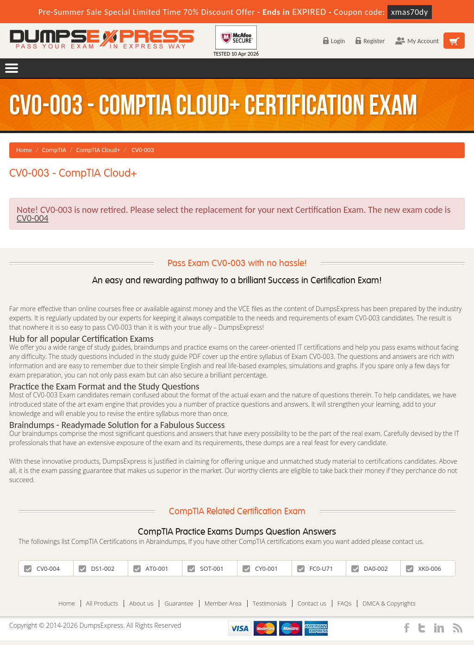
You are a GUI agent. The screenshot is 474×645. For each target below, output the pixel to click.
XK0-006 (423, 568)
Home (24, 150)
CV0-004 (42, 568)
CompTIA (54, 150)
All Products (102, 603)
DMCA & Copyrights (389, 603)
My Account (417, 41)
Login (334, 41)
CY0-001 (260, 568)
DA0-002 (369, 568)
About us (141, 603)
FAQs (344, 603)
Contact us (312, 603)
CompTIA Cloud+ (98, 150)
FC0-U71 (315, 568)
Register (370, 41)
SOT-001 (205, 568)
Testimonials (270, 603)
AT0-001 (150, 568)
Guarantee (178, 603)
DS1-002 (96, 568)
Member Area (223, 603)
